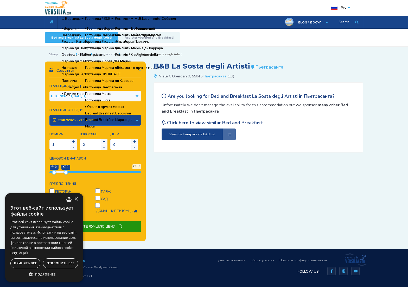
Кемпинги (151, 22)
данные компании (231, 260)
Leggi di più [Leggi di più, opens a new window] (19, 253)
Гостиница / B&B (116, 22)
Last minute (194, 22)
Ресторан (63, 192)
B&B (84, 54)
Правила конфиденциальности (303, 260)
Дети (114, 134)
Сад (104, 199)
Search (344, 22)
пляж (106, 192)
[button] (44, 274)
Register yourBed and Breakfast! (149, 37)
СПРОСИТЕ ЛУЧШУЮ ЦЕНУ (95, 226)
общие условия (262, 260)
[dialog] (44, 237)
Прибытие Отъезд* (65, 110)
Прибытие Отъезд (65, 86)
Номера (56, 134)
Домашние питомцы (116, 211)
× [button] (76, 199)
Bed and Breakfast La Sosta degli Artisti (81, 37)
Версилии (78, 22)
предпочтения (62, 184)
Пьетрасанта (106, 54)
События (222, 22)
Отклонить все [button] (60, 263)
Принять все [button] (25, 263)
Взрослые (89, 134)
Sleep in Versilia (61, 54)
